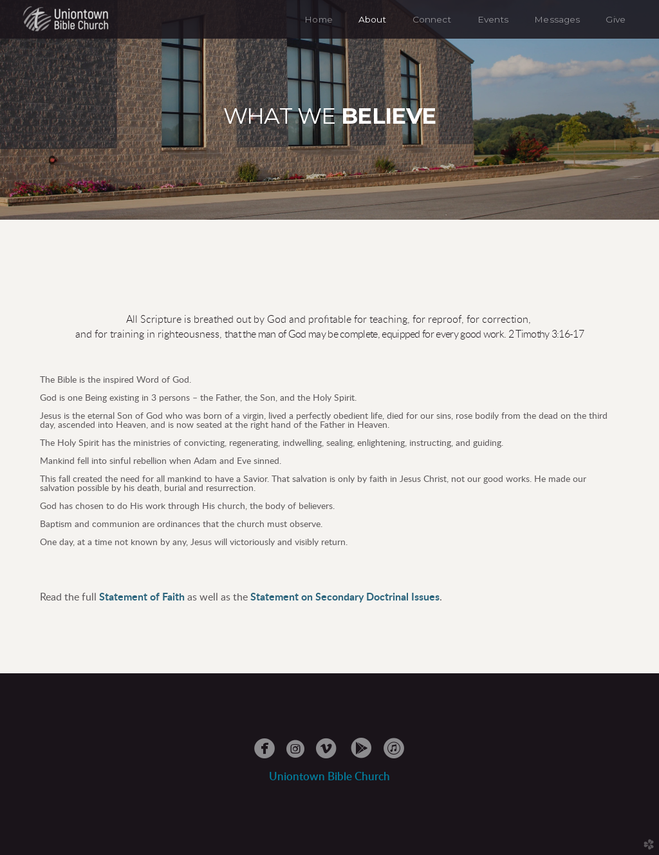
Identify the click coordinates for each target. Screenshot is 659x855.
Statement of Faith (142, 597)
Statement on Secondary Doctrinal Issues (345, 597)
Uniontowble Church (329, 776)
